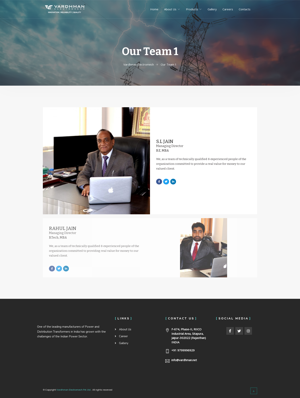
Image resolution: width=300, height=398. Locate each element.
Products (192, 9)
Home (154, 9)
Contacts (244, 9)
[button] (253, 390)
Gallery (212, 9)
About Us (170, 9)
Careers (228, 9)
